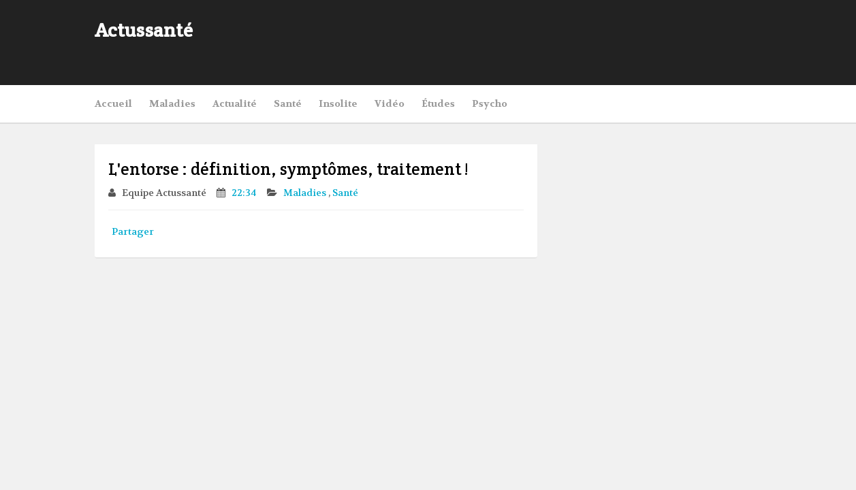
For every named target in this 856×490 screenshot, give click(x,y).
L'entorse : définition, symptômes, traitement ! (288, 169)
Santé (288, 103)
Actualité (234, 103)
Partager (133, 231)
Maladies (172, 103)
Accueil (113, 103)
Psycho (489, 103)
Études (438, 103)
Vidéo (390, 103)
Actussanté (144, 30)
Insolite (338, 103)
